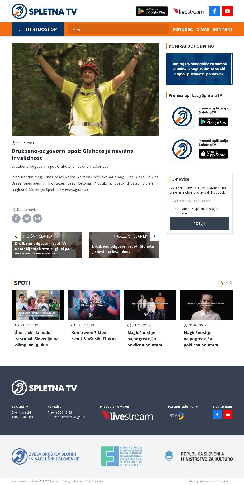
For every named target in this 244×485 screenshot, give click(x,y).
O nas (202, 29)
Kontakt (223, 29)
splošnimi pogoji (206, 209)
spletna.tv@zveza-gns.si (68, 417)
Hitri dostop (38, 29)
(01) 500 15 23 (61, 412)
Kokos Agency (224, 481)
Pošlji (199, 223)
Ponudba (183, 29)
